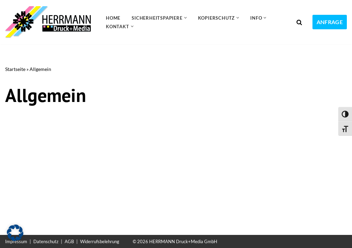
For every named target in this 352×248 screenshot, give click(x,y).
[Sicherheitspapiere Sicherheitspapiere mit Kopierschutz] (49, 22)
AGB (69, 241)
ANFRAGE (330, 22)
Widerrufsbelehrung (99, 241)
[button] (185, 18)
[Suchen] (299, 22)
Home (113, 18)
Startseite (15, 69)
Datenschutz (45, 241)
